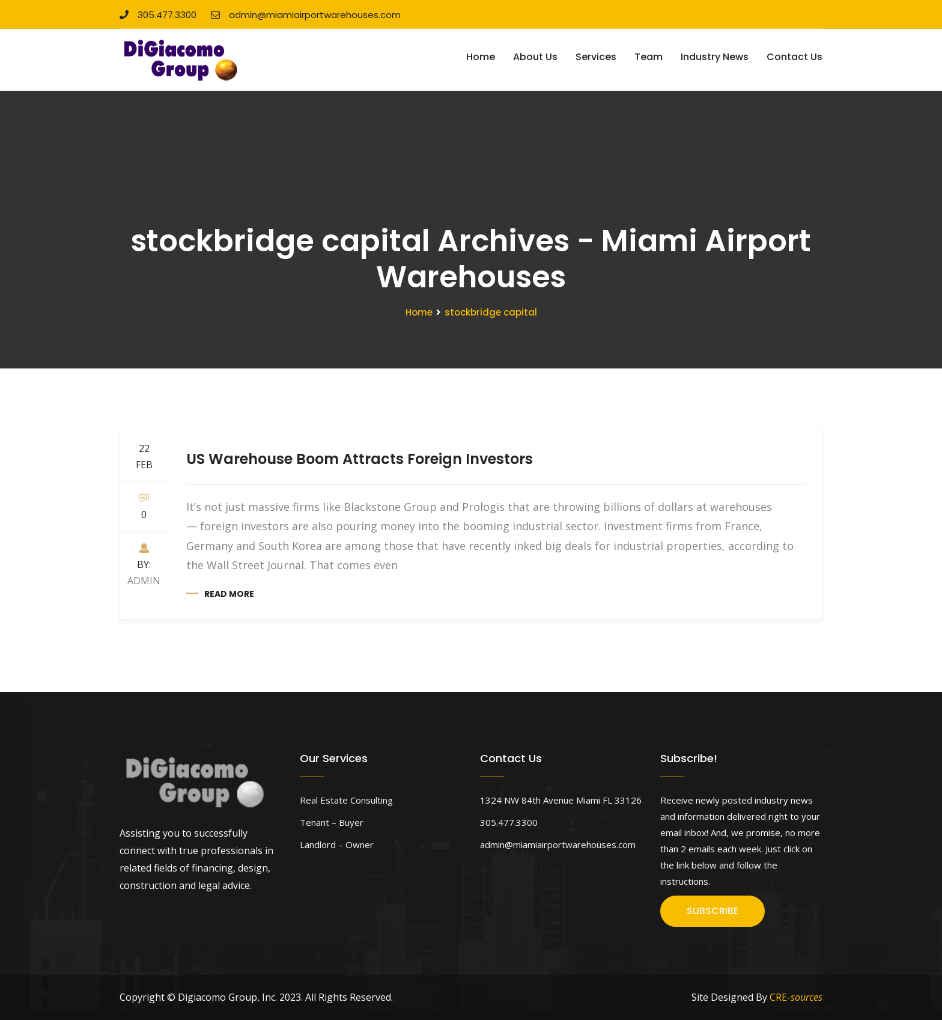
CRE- (796, 997)
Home (480, 57)
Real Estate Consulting (346, 800)
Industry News (715, 57)
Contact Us (794, 57)
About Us (535, 57)
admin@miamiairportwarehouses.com (306, 14)
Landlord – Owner (337, 844)
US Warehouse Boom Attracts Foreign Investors (359, 459)
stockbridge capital (491, 312)
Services (596, 57)
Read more (229, 594)
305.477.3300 (158, 14)
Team (648, 57)
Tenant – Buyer (331, 822)
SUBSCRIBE (712, 911)
